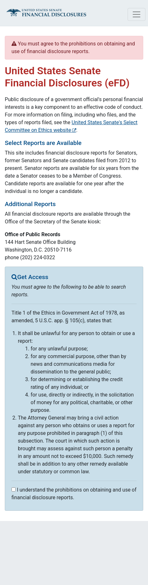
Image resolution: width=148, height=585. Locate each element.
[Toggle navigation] (136, 14)
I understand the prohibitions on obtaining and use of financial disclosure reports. (74, 494)
